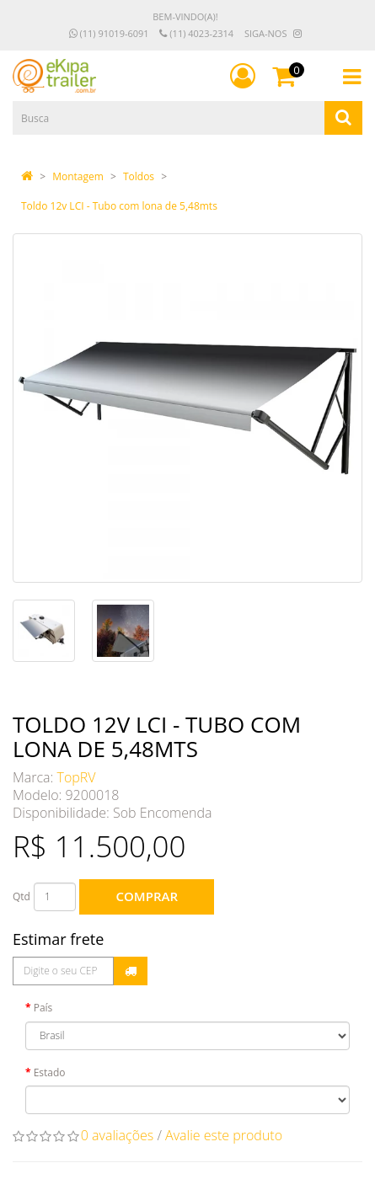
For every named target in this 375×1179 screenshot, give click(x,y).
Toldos (138, 176)
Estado (50, 1072)
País (43, 1007)
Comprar (147, 896)
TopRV (76, 777)
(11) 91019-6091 (109, 33)
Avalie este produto (223, 1135)
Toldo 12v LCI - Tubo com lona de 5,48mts (119, 206)
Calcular (131, 971)
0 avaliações (117, 1135)
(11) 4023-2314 (196, 33)
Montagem (78, 176)
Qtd (21, 896)
